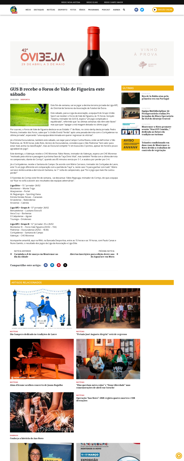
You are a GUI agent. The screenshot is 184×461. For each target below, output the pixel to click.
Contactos (126, 456)
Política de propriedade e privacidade (155, 456)
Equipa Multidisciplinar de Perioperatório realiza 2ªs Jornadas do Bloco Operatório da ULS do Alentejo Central (157, 115)
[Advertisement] (87, 428)
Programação (109, 456)
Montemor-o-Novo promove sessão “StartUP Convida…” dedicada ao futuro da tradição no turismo (156, 130)
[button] (155, 9)
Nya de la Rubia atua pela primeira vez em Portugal (155, 97)
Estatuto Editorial (87, 456)
